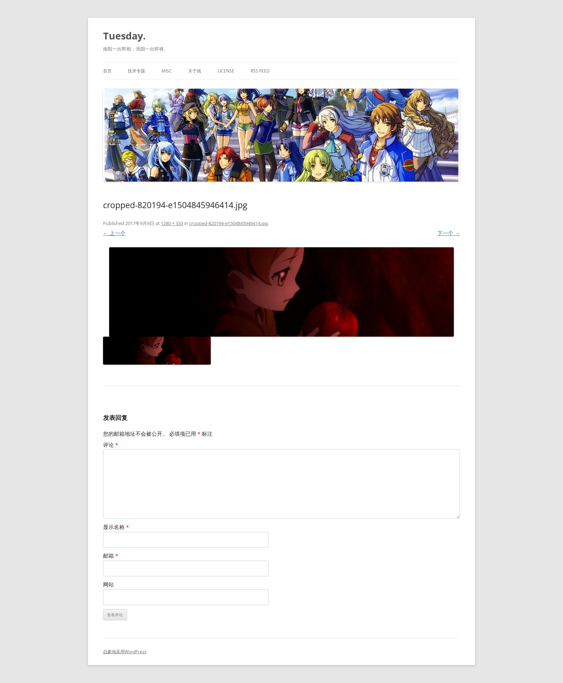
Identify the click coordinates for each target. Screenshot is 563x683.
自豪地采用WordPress (124, 652)
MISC (167, 71)
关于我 (194, 71)
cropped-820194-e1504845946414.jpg (228, 223)
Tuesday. (124, 35)
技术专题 (136, 71)
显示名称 (116, 527)
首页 (107, 71)
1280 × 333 (172, 223)
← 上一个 (114, 233)
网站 (108, 584)
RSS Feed (260, 71)
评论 (110, 444)
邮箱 (110, 555)
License (226, 71)
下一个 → (448, 233)
